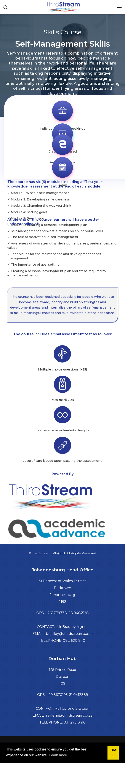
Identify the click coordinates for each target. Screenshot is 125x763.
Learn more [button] (58, 755)
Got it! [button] (113, 752)
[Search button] (5, 7)
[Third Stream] (62, 7)
